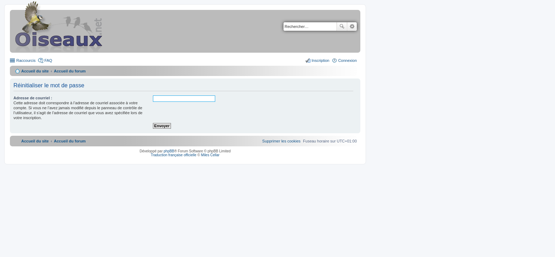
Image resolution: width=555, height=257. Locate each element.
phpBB (169, 151)
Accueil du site (35, 71)
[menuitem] (281, 141)
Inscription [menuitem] (320, 60)
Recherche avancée (352, 26)
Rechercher (342, 26)
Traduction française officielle (173, 155)
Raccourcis (25, 60)
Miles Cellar (210, 155)
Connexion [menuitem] (347, 60)
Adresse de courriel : (32, 98)
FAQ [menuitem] (48, 60)
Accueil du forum (70, 71)
